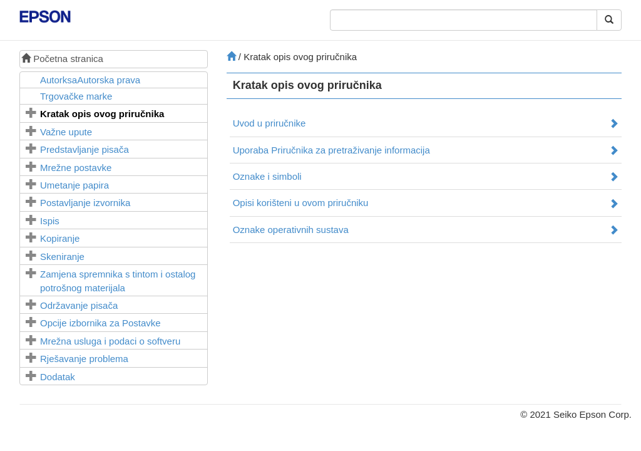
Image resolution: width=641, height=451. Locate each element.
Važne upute (66, 132)
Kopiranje (59, 238)
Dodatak (57, 376)
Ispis (49, 220)
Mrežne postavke (75, 167)
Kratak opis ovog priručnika (102, 113)
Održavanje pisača (79, 305)
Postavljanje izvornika (85, 202)
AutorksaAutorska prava (90, 80)
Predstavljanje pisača (84, 149)
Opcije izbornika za (100, 323)
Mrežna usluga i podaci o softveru (110, 341)
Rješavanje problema (84, 358)
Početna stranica (62, 58)
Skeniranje (62, 256)
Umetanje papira (74, 185)
